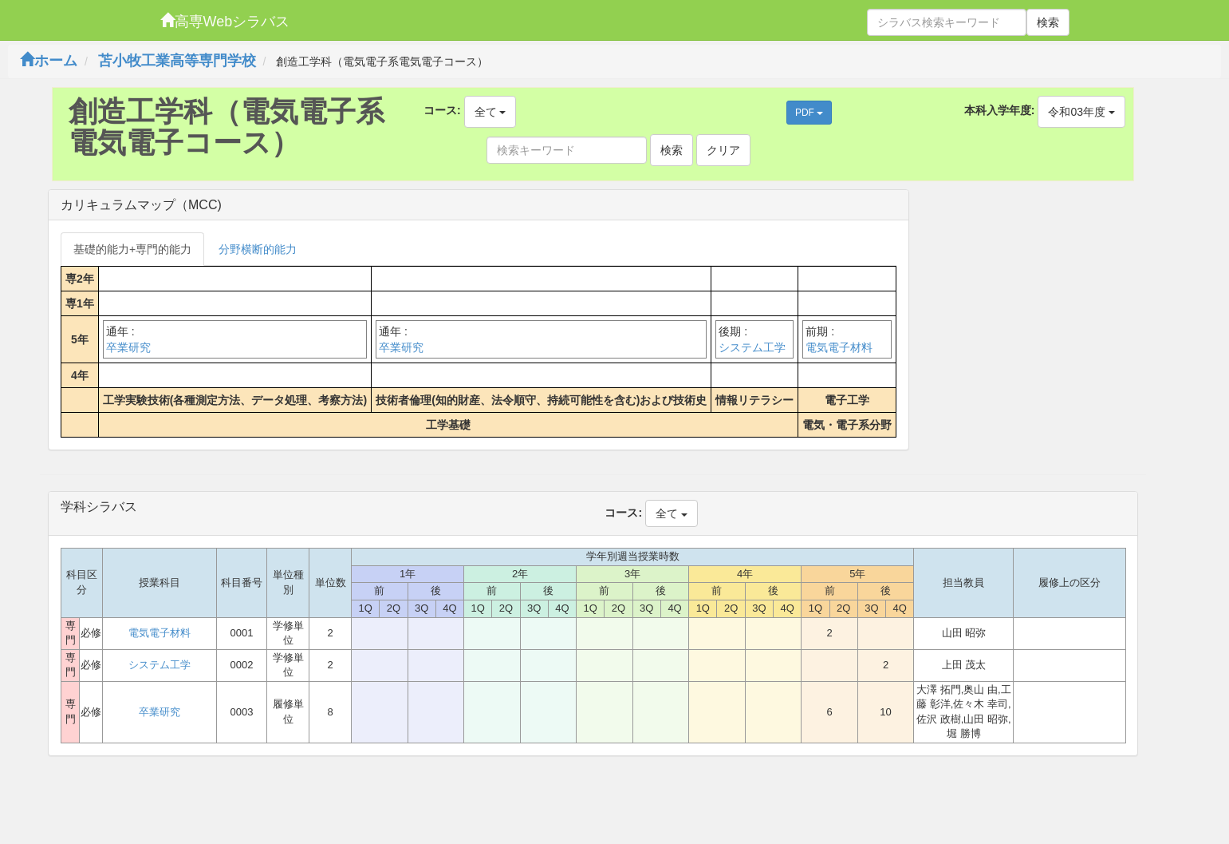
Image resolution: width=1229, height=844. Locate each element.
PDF (809, 112)
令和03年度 (1081, 111)
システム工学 (752, 347)
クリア (723, 150)
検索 (1048, 22)
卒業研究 (128, 347)
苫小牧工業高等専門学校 (177, 61)
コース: (442, 110)
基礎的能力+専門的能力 (132, 249)
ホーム (48, 61)
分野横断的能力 (258, 249)
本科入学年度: (999, 110)
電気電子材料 (839, 347)
